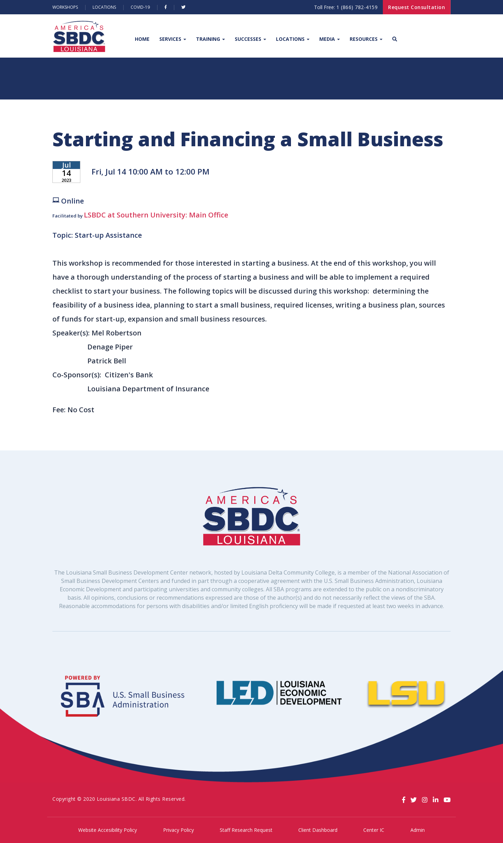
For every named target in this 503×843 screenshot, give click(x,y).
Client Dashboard (317, 830)
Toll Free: (346, 7)
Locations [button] (292, 39)
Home (142, 39)
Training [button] (210, 39)
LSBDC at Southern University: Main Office (156, 215)
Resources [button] (366, 39)
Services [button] (172, 39)
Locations (104, 7)
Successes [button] (250, 39)
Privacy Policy (178, 830)
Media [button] (329, 39)
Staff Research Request (246, 830)
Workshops (65, 7)
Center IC (373, 830)
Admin (417, 830)
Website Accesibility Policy (107, 830)
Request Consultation (416, 7)
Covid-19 (140, 7)
